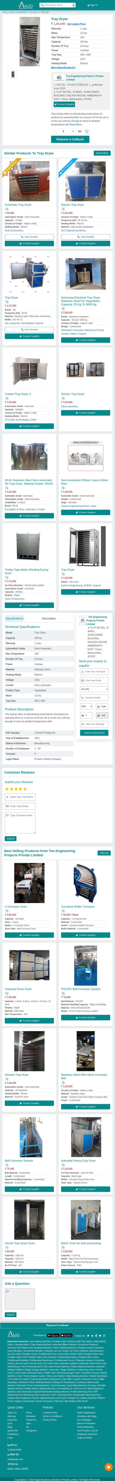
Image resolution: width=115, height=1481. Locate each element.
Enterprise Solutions (87, 1432)
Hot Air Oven (36, 1362)
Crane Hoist (20, 1371)
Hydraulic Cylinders (69, 1362)
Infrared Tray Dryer (17, 1073)
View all (104, 851)
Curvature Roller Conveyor (78, 905)
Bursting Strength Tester (69, 1371)
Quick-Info (12, 1429)
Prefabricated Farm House (51, 1352)
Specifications (14, 617)
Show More (102, 152)
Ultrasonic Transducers (64, 1381)
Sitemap (11, 1415)
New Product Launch (87, 1429)
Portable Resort (91, 1352)
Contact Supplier (64, 103)
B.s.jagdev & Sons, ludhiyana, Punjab (25, 508)
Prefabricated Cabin (67, 1356)
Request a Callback (70, 138)
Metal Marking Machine (77, 1374)
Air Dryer (92, 1384)
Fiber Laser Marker (56, 1374)
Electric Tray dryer (72, 203)
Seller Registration (86, 1411)
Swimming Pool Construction (37, 1393)
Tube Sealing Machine (41, 1343)
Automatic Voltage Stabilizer (63, 1368)
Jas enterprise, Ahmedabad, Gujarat (24, 322)
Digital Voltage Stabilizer (36, 1368)
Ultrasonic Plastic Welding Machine (35, 1381)
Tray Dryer (33, 11)
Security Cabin (14, 1352)
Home (4, 11)
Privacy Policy (50, 1418)
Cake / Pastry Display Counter (31, 1374)
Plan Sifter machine (71, 1378)
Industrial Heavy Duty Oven (78, 1159)
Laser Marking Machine (40, 1340)
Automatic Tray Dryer (18, 203)
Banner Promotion (86, 1422)
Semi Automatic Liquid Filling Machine (68, 1384)
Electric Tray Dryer (72, 392)
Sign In (92, 4)
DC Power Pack (51, 1362)
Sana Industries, (69, 405)
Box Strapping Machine (40, 1346)
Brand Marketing (85, 1425)
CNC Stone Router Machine (56, 1365)
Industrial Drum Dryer (18, 987)
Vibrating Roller (22, 1343)
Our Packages (84, 1418)
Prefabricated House (64, 1359)
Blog (9, 1425)
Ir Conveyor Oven (16, 905)
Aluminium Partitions (87, 1343)
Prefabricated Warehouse (41, 1359)
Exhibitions (12, 1432)
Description (49, 617)
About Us (12, 1411)
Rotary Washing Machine (82, 1365)
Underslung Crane (85, 1368)
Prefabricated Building (17, 1359)
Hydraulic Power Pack (90, 1362)
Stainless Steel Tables (17, 1346)
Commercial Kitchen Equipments (45, 1378)
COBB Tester (50, 1371)
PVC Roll (13, 1378)
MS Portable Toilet (73, 1352)
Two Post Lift (80, 1387)
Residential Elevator (33, 1349)
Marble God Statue (98, 1374)
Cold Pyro (58, 1400)
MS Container (49, 1356)
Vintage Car (73, 1396)
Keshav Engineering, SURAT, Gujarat (81, 584)
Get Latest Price (76, 22)
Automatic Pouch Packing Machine (33, 1384)
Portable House (30, 1352)
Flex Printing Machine (32, 1365)
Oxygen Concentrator (24, 1400)
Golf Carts (61, 1396)
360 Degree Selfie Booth (76, 1400)
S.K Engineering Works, (74, 229)
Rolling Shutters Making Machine (39, 1387)
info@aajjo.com (15, 1458)
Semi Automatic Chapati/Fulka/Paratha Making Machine (43, 1390)
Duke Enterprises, (14, 229)
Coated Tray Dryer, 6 (18, 392)
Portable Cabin (59, 1340)
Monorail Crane (35, 1371)
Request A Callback (57, 1324)
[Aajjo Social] (88, 1334)
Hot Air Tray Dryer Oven (20, 1241)
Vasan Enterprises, (15, 597)
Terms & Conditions (52, 1415)
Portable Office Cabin (88, 1356)
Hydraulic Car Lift (52, 1349)
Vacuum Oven (21, 1362)
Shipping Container (85, 1359)
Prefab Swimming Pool (81, 1390)
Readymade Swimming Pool (86, 1393)
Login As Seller (84, 1436)
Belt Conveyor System (19, 1159)
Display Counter (85, 1346)
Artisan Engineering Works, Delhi (78, 504)
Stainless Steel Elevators (91, 1349)
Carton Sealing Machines (64, 1346)
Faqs (9, 1436)
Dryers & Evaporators (19, 11)
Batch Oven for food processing (81, 1241)
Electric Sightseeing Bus (43, 1396)
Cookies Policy (50, 1411)
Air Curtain (24, 1378)
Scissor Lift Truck (70, 1349)
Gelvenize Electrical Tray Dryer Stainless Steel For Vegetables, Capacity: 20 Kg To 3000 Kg (81, 300)
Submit (10, 837)
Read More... (76, 123)
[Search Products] (41, 4)
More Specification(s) (63, 66)
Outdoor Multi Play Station (80, 1340)
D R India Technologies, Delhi (20, 418)
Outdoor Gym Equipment (19, 1396)
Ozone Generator (44, 1400)
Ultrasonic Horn (89, 1378)
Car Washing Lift (64, 1387)
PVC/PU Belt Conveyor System (81, 987)
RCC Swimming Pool (62, 1393)
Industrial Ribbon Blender (65, 1343)
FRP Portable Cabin (32, 1356)
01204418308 (14, 1448)
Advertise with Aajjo (87, 1415)
